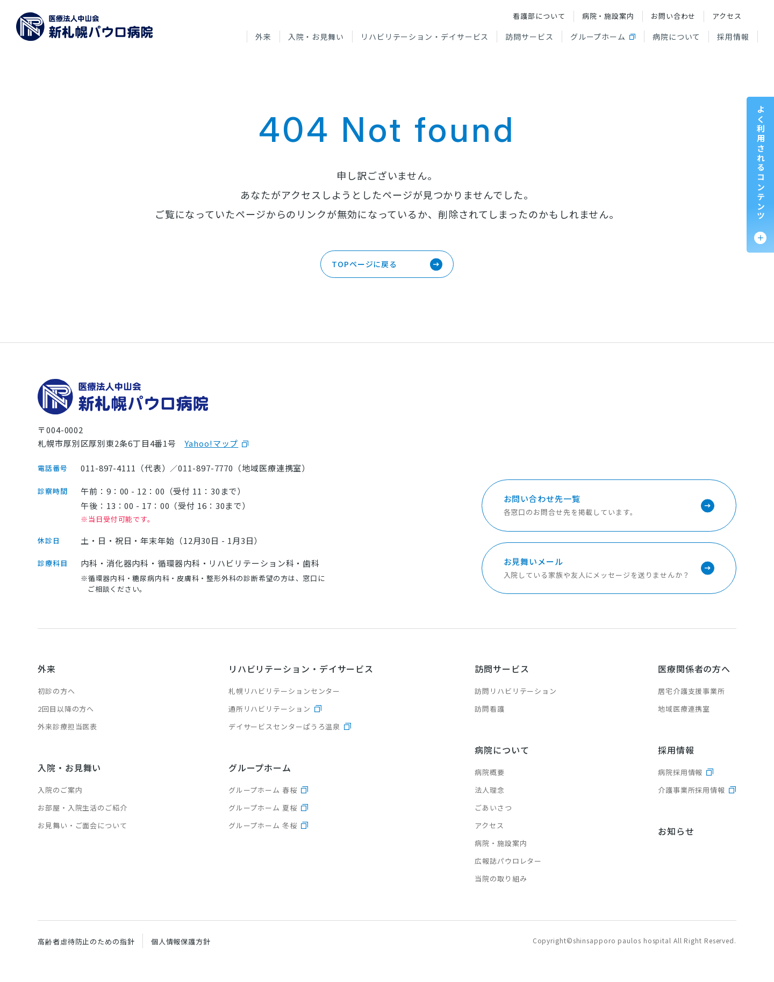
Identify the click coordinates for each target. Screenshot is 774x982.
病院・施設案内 (608, 16)
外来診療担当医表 (67, 726)
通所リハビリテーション (269, 709)
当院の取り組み (501, 878)
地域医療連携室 (684, 709)
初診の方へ (56, 691)
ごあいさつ (493, 807)
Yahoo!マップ (211, 443)
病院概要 (490, 772)
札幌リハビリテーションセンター (284, 691)
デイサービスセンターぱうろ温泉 (284, 726)
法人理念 (490, 790)
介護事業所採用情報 (691, 790)
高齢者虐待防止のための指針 (86, 941)
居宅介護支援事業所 (691, 691)
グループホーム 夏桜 (262, 807)
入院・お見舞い (316, 36)
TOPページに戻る (364, 264)
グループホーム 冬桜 (262, 825)
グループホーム (598, 36)
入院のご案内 (60, 790)
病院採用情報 (680, 772)
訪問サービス (529, 36)
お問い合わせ (673, 16)
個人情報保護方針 (181, 941)
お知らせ (676, 831)
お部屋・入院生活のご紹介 (82, 807)
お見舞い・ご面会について (82, 825)
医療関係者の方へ (694, 668)
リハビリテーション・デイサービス (425, 36)
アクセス (727, 16)
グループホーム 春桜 (262, 790)
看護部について (539, 16)
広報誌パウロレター (508, 861)
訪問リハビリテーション (516, 691)
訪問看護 (490, 709)
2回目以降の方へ (66, 709)
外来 (263, 36)
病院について (676, 36)
